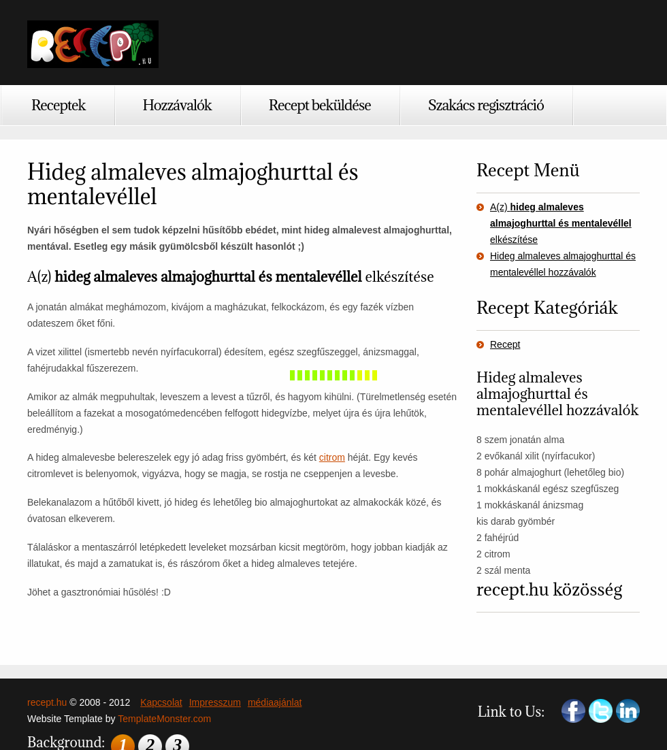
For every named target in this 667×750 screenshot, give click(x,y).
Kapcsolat (161, 702)
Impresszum (215, 702)
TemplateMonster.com (164, 718)
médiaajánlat (275, 702)
